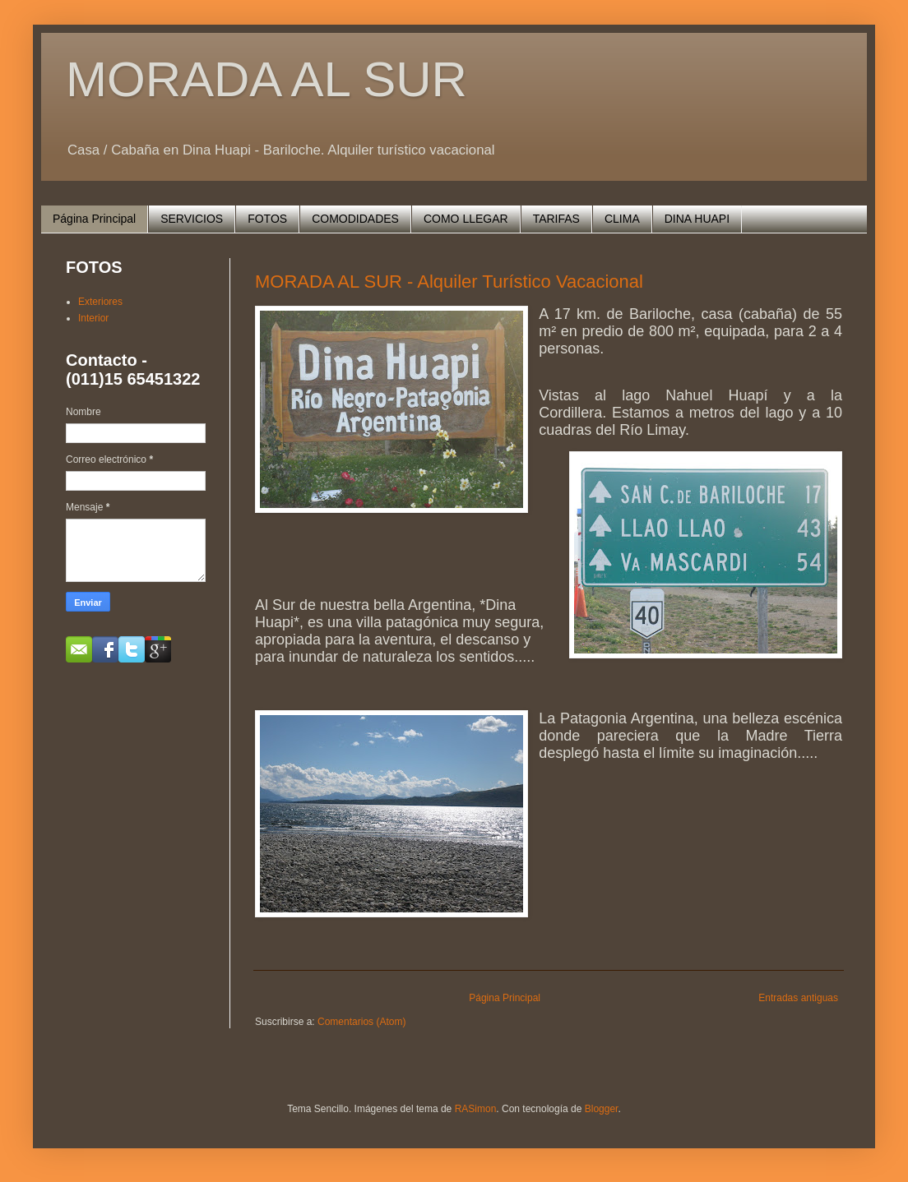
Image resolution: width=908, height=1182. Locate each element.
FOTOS (267, 218)
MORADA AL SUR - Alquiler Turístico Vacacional (449, 281)
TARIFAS (556, 218)
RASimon (476, 1109)
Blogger (601, 1109)
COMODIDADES (355, 218)
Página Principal (94, 218)
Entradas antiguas (798, 998)
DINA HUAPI (697, 218)
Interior (93, 318)
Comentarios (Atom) (361, 1021)
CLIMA (622, 218)
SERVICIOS (191, 218)
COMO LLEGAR (466, 218)
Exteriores (100, 301)
